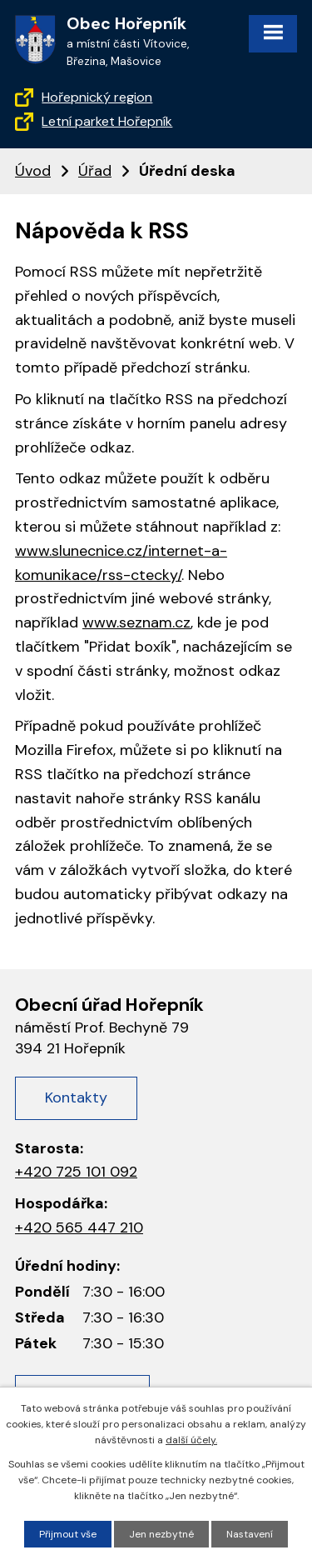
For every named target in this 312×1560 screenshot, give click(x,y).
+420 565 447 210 (79, 1228)
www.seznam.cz (136, 622)
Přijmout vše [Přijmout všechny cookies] (68, 1534)
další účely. (191, 1440)
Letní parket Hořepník (107, 121)
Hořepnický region (97, 97)
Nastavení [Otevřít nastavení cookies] (249, 1534)
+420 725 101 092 (76, 1172)
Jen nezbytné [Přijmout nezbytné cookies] (161, 1534)
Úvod (33, 171)
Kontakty (76, 1098)
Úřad (94, 171)
